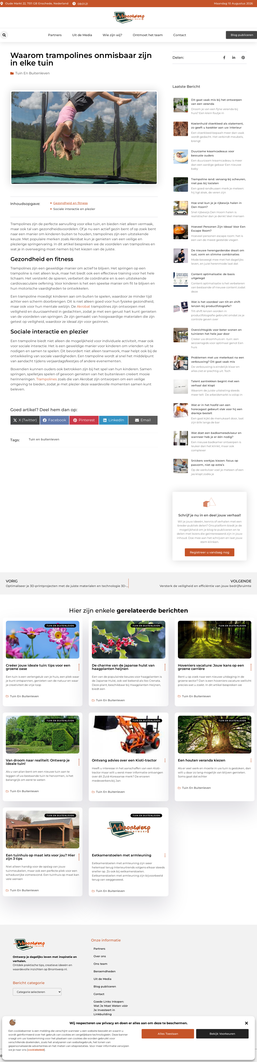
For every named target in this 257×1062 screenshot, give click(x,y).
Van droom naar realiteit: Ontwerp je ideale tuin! (38, 762)
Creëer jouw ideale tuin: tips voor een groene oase (38, 667)
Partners (55, 35)
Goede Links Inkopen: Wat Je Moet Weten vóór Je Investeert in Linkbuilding (111, 1008)
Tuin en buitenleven (32, 73)
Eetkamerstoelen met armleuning (121, 855)
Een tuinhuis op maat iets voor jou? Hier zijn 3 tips (40, 857)
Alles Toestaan (168, 1033)
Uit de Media (82, 35)
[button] (246, 1023)
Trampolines (46, 379)
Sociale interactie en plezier (74, 209)
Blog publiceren (105, 986)
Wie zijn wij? (112, 35)
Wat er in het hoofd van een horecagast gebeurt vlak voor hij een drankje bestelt (216, 409)
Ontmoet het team (148, 35)
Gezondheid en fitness (70, 203)
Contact (179, 35)
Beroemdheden (105, 971)
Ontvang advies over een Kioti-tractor (124, 760)
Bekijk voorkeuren (222, 1033)
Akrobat (83, 306)
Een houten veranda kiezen (201, 760)
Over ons (100, 956)
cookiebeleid (36, 1049)
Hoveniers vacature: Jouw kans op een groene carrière (211, 667)
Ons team (100, 963)
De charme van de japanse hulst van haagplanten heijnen (123, 667)
